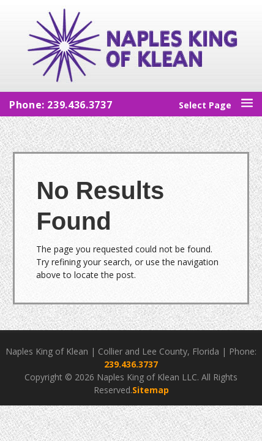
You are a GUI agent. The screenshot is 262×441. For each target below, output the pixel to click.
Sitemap (150, 390)
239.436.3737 (131, 364)
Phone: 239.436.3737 (60, 104)
